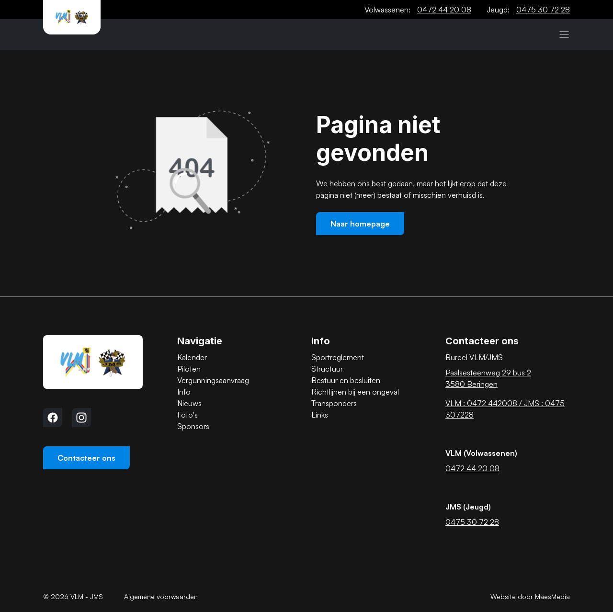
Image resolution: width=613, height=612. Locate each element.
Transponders (334, 403)
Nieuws (189, 403)
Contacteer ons (86, 458)
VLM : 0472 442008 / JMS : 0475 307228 (505, 408)
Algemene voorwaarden (161, 596)
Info (184, 392)
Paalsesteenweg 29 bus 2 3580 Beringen (488, 378)
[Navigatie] (564, 34)
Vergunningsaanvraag (213, 380)
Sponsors (193, 426)
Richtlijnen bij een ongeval (355, 392)
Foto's (187, 414)
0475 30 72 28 (543, 9)
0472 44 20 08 (444, 9)
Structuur (327, 369)
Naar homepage (360, 223)
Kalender (192, 357)
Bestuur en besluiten (345, 380)
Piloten (189, 369)
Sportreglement (337, 357)
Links (319, 414)
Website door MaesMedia (530, 596)
